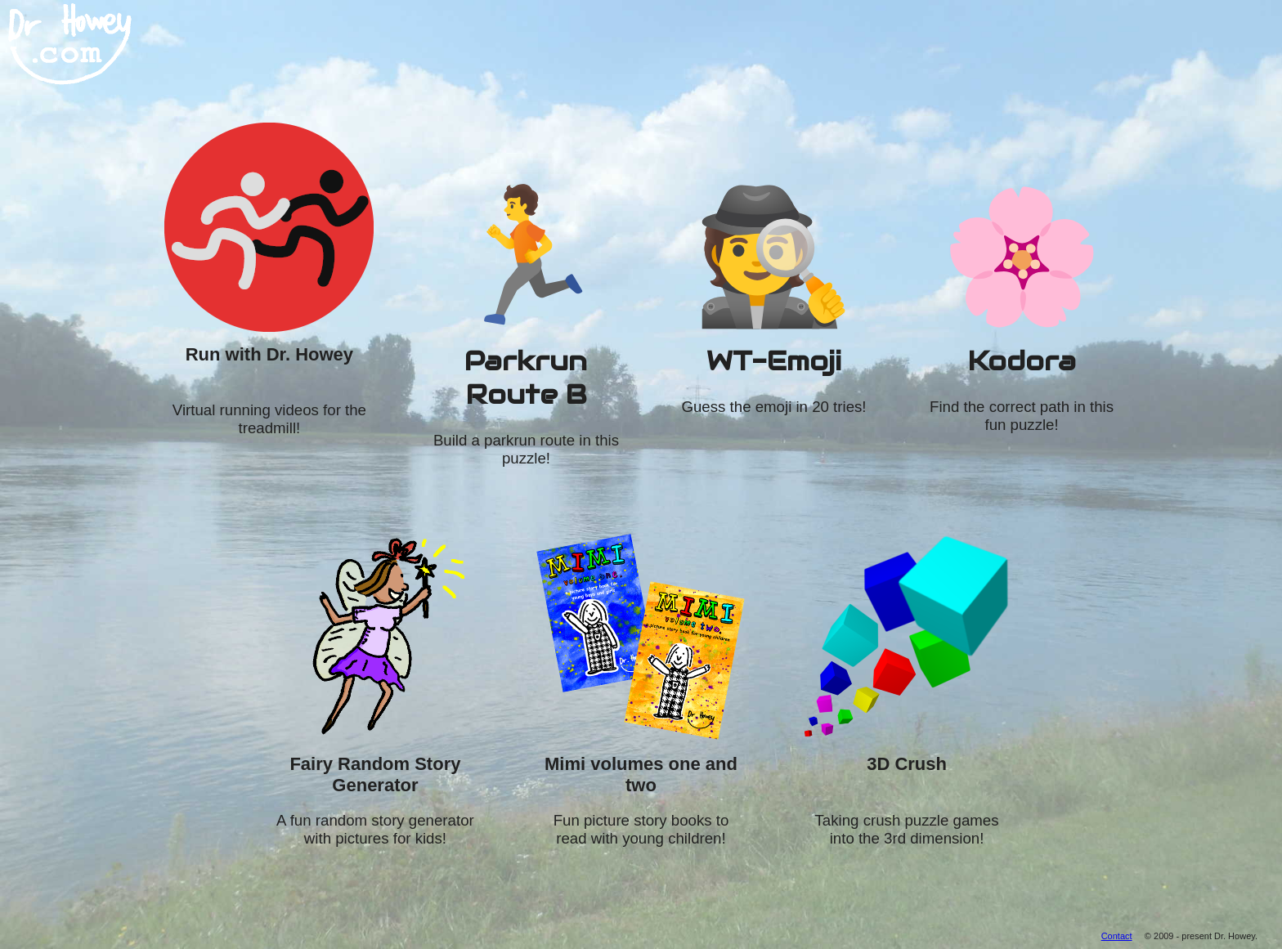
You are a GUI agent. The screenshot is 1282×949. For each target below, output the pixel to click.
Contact (1116, 936)
